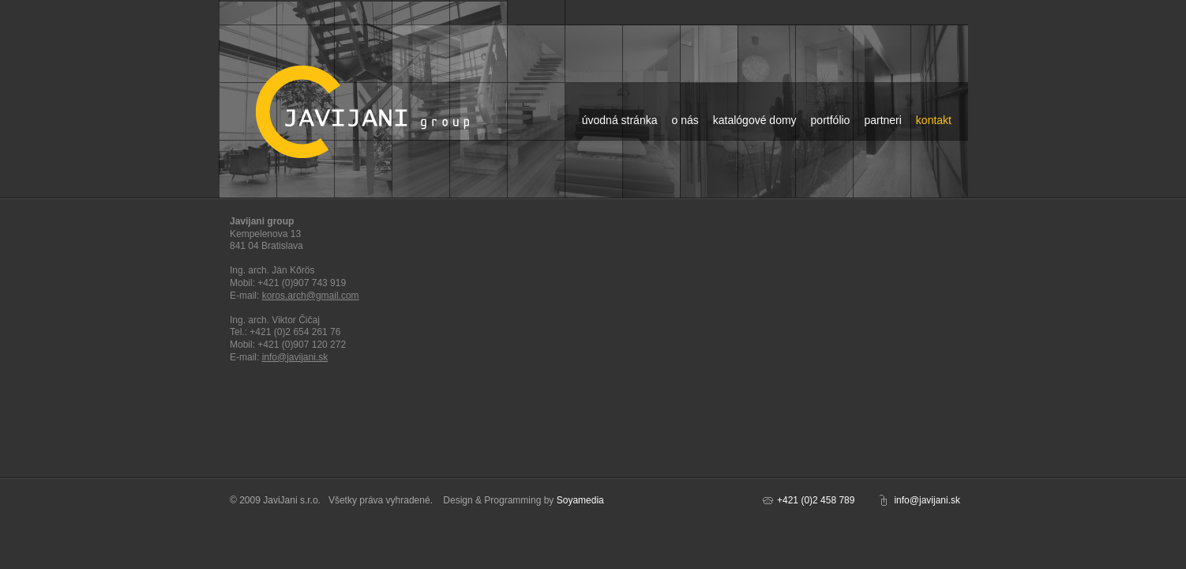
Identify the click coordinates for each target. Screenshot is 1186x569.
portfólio (830, 120)
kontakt (933, 120)
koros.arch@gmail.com (310, 295)
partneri (882, 120)
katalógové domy (755, 120)
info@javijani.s (924, 500)
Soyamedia (580, 500)
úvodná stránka (620, 120)
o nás (684, 120)
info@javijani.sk (295, 357)
